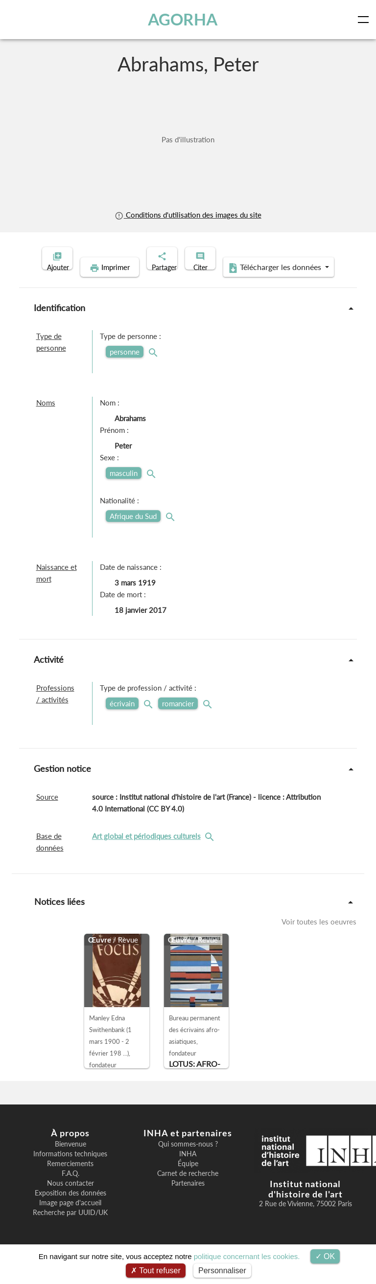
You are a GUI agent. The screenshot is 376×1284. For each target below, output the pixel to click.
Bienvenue (70, 1159)
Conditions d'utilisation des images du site (188, 214)
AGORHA (185, 19)
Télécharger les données (251, 282)
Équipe (188, 1178)
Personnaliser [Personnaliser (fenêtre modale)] (222, 1270)
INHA (187, 1169)
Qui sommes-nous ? (188, 1159)
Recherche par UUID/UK (70, 1227)
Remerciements (70, 1178)
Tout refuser (156, 1270)
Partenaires (188, 1198)
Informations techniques (70, 1169)
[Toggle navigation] (365, 19)
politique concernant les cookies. (247, 1256)
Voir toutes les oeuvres (319, 936)
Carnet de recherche (187, 1188)
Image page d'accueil (70, 1218)
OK (325, 1256)
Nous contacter (70, 1198)
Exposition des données (70, 1208)
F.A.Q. (70, 1188)
